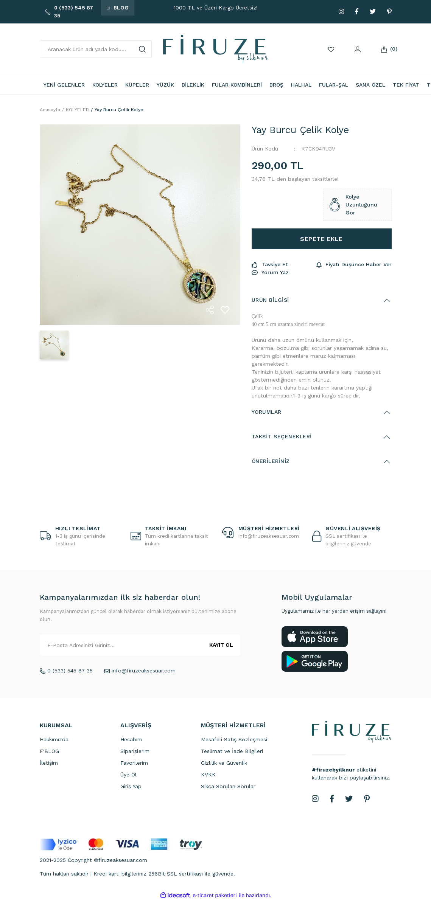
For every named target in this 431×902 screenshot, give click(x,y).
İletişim (49, 764)
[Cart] (384, 49)
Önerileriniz (271, 462)
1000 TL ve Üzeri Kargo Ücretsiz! (216, 8)
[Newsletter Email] (140, 646)
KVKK (208, 775)
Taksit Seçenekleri (282, 438)
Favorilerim (134, 764)
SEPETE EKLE (321, 239)
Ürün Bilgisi (270, 301)
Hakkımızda (54, 740)
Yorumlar (267, 413)
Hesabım (131, 740)
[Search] (96, 48)
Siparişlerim (134, 752)
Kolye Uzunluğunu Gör (353, 206)
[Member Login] (357, 49)
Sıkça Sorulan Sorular (228, 787)
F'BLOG (49, 752)
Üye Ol (128, 775)
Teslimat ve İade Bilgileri (232, 752)
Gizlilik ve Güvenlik (224, 764)
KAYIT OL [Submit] (221, 646)
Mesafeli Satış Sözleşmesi (234, 740)
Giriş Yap (131, 787)
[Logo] (215, 49)
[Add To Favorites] (225, 310)
